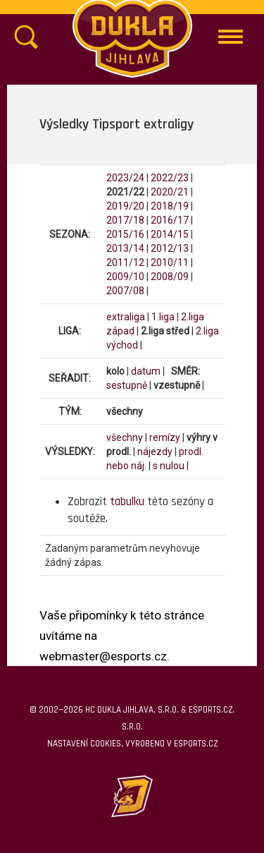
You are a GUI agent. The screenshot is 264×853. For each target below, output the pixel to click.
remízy (164, 437)
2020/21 (170, 192)
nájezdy (154, 451)
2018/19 (170, 206)
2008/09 (170, 276)
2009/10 (125, 276)
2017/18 (125, 220)
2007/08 (125, 290)
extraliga (125, 316)
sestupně (126, 385)
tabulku (127, 501)
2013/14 (125, 248)
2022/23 (170, 177)
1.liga (163, 316)
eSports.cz (196, 743)
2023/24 (125, 177)
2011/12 (125, 262)
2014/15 (170, 234)
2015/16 (125, 234)
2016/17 (170, 220)
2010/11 (170, 262)
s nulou (168, 465)
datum (146, 371)
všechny (124, 437)
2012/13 (170, 248)
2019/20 (125, 206)
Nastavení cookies (84, 743)
